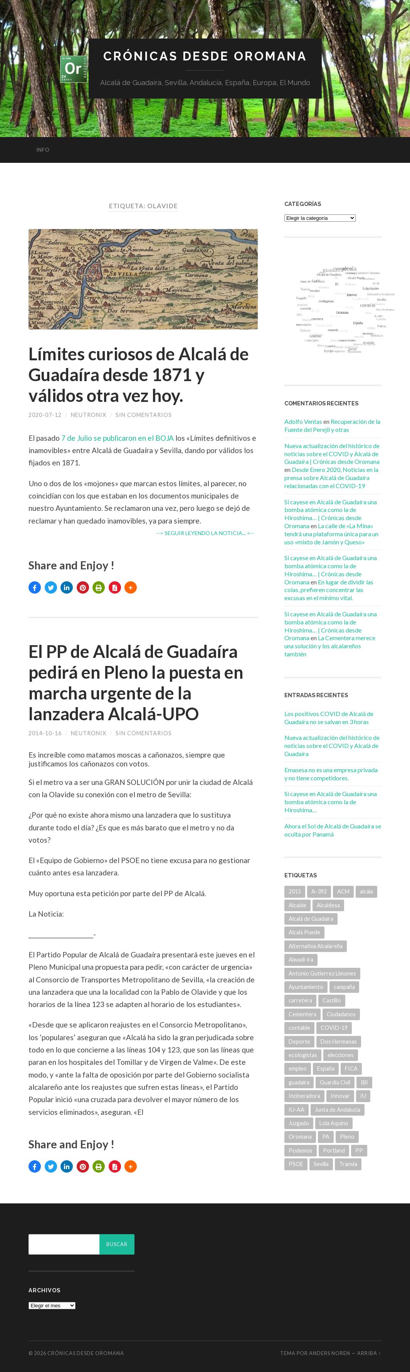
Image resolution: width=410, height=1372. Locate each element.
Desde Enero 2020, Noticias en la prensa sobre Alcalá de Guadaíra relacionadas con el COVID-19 (331, 477)
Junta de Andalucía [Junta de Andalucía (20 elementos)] (337, 1109)
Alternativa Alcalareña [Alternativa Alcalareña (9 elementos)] (316, 946)
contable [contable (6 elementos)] (299, 1027)
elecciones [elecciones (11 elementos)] (341, 1055)
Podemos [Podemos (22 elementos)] (301, 1150)
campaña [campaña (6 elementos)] (344, 987)
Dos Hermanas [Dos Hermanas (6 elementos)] (339, 1041)
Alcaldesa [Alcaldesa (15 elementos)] (328, 905)
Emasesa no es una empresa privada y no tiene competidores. (331, 773)
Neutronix (88, 415)
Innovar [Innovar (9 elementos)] (340, 1096)
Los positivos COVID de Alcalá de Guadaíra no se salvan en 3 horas (328, 717)
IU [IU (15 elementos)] (363, 1096)
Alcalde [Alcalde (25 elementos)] (297, 905)
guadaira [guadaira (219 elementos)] (299, 1082)
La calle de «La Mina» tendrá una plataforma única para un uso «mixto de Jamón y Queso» (331, 533)
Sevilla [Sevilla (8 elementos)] (321, 1164)
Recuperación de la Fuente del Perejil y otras (332, 425)
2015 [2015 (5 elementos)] (295, 891)
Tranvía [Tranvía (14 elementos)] (348, 1164)
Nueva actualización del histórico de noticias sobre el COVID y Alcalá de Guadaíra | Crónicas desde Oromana (332, 453)
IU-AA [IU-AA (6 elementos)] (296, 1109)
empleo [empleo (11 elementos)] (298, 1068)
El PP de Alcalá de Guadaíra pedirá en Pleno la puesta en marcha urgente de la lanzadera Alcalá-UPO (136, 682)
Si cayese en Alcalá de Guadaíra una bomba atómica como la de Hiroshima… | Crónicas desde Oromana (330, 513)
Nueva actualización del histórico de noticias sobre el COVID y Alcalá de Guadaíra (332, 745)
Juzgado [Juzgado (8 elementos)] (299, 1123)
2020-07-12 (45, 415)
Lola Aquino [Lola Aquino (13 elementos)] (333, 1123)
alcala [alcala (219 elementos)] (366, 891)
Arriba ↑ (369, 1353)
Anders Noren (329, 1353)
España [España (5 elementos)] (325, 1068)
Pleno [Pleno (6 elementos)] (347, 1136)
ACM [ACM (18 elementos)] (343, 891)
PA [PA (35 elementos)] (325, 1136)
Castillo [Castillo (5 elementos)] (332, 1000)
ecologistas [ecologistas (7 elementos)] (303, 1055)
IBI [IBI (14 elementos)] (364, 1082)
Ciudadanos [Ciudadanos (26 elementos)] (341, 1014)
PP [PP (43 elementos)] (359, 1150)
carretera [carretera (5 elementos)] (300, 1000)
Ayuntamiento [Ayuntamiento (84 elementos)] (306, 987)
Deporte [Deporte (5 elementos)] (299, 1041)
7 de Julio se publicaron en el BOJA (117, 437)
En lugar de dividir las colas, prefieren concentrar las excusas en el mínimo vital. (328, 590)
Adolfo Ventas (303, 421)
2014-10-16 (45, 733)
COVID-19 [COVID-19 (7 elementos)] (334, 1027)
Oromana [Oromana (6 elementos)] (300, 1136)
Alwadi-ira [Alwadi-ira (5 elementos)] (301, 959)
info (43, 150)
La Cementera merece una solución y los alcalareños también (329, 646)
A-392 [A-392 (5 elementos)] (319, 891)
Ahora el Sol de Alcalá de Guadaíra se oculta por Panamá (332, 830)
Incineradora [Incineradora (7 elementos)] (304, 1096)
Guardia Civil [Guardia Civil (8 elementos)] (335, 1082)
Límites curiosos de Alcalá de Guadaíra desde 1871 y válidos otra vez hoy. (139, 374)
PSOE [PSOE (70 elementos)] (296, 1164)
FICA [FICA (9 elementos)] (351, 1068)
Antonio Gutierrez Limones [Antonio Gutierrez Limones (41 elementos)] (322, 973)
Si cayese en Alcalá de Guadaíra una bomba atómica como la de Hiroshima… (330, 801)
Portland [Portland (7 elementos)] (334, 1150)
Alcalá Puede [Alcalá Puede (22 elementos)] (304, 932)
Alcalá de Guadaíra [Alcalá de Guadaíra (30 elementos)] (311, 918)
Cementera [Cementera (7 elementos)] (302, 1014)
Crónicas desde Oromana (205, 56)
